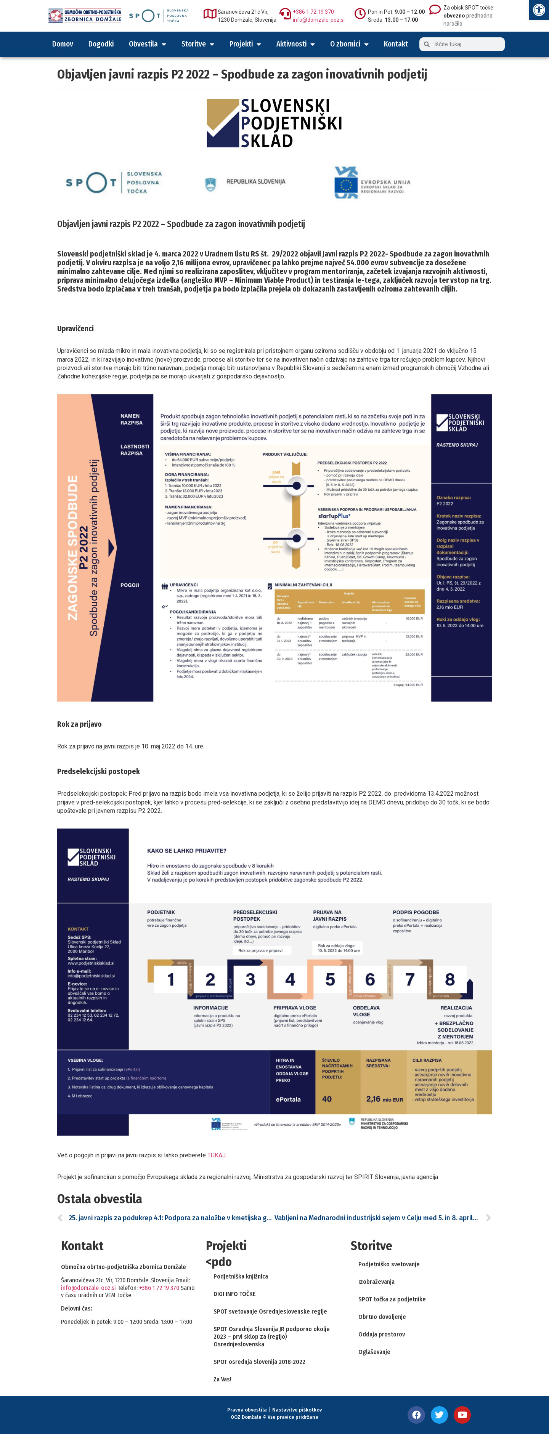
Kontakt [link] (396, 44)
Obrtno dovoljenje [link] (382, 1316)
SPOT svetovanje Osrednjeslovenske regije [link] (270, 1311)
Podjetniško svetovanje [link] (389, 1264)
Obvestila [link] (147, 44)
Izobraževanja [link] (376, 1281)
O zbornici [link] (349, 44)
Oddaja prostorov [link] (381, 1334)
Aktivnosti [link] (295, 44)
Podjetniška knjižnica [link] (241, 1276)
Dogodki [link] (101, 44)
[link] (539, 10)
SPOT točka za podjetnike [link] (392, 1299)
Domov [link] (62, 44)
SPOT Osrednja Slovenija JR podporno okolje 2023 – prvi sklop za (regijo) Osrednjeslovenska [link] (272, 1336)
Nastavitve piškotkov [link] (297, 1410)
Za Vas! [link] (222, 1379)
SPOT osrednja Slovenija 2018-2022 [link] (259, 1361)
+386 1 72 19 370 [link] (313, 12)
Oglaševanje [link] (374, 1351)
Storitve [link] (197, 44)
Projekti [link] (245, 44)
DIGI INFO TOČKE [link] (235, 1294)
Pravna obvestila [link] (247, 1410)
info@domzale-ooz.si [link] (319, 20)
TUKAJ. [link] (217, 1155)
